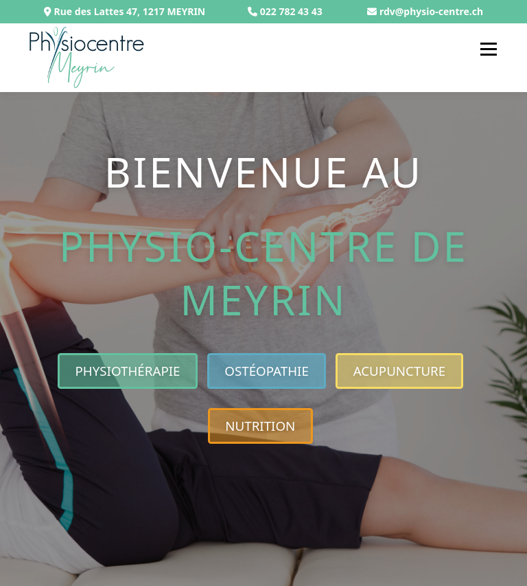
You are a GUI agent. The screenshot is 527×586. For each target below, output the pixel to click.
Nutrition (260, 425)
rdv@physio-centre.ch (431, 11)
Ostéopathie (266, 370)
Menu (488, 49)
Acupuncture (399, 370)
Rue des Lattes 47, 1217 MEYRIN (124, 11)
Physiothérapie (127, 370)
